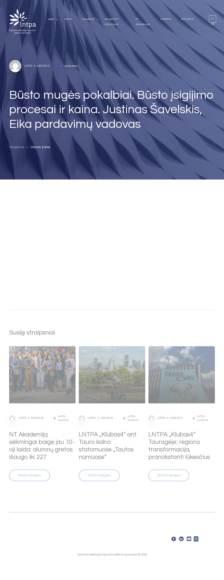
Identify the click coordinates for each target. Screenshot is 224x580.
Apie (51, 19)
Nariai (68, 19)
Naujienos (88, 19)
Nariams (165, 19)
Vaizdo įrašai (40, 147)
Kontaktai (187, 19)
